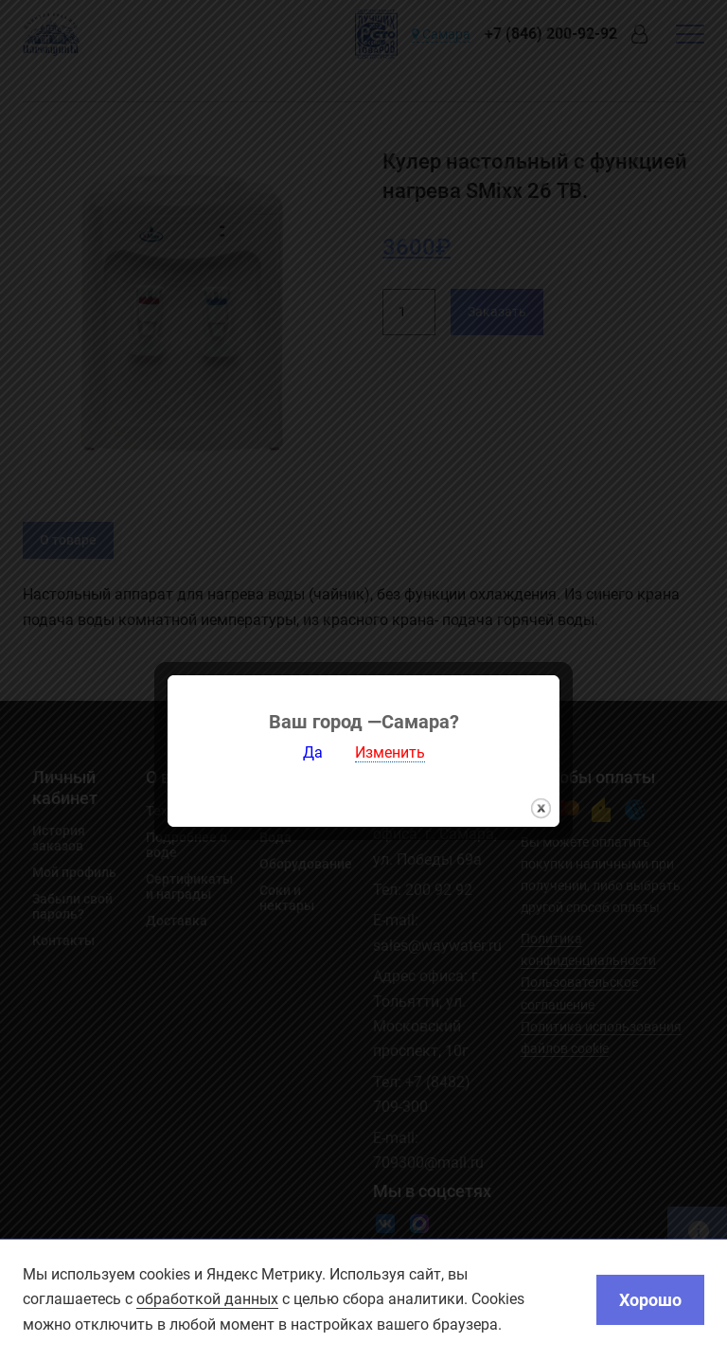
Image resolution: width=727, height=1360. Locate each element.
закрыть (541, 795)
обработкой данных (207, 1299)
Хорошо (650, 1300)
